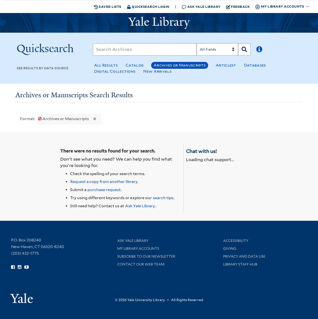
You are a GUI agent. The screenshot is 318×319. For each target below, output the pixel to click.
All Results (106, 65)
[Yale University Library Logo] (159, 22)
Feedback (238, 6)
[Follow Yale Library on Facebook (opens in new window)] (13, 267)
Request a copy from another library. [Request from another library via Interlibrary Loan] (104, 181)
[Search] (145, 49)
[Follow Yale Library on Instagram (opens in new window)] (19, 267)
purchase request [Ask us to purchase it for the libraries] (104, 189)
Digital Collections (115, 71)
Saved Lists (107, 6)
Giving (229, 248)
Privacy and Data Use (244, 256)
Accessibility (235, 241)
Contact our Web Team (140, 264)
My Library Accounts (138, 248)
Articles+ (226, 65)
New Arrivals (157, 71)
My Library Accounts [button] (280, 6)
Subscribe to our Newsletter (146, 256)
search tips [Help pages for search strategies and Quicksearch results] (163, 197)
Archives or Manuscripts (180, 65)
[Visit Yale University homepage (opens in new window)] (21, 296)
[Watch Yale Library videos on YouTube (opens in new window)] (26, 267)
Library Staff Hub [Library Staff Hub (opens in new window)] (240, 264)
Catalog (135, 65)
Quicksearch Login (148, 6)
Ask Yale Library (201, 6)
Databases (255, 65)
